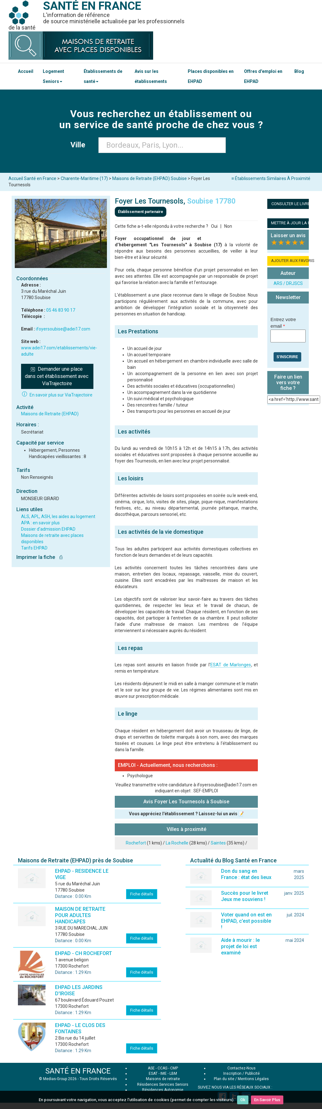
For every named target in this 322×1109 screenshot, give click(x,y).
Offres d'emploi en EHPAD (263, 76)
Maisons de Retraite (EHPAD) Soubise (149, 178)
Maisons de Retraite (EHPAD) (50, 413)
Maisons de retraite (163, 1079)
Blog (299, 71)
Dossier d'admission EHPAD (48, 529)
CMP (174, 1068)
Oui (214, 226)
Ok (242, 1099)
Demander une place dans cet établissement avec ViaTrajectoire (57, 376)
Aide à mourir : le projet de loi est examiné (240, 946)
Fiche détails (141, 894)
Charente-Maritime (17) (84, 178)
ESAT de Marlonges (230, 664)
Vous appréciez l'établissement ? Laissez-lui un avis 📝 (186, 813)
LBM (173, 1073)
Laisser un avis (288, 235)
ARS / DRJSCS (288, 283)
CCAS (162, 1068)
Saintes (218, 842)
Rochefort (136, 842)
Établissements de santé (103, 76)
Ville (79, 144)
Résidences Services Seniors (162, 1084)
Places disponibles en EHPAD (211, 76)
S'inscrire (287, 357)
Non (228, 226)
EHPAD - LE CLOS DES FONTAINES (80, 1028)
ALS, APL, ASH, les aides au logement (58, 516)
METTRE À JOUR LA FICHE (290, 223)
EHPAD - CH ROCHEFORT (83, 953)
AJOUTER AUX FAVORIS (290, 260)
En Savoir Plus (267, 1099)
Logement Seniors (53, 76)
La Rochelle (177, 842)
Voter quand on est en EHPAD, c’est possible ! (246, 921)
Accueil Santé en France (32, 178)
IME (163, 1073)
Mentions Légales (253, 1079)
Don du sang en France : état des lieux (246, 874)
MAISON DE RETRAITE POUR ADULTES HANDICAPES (80, 915)
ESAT (153, 1073)
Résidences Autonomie (162, 1090)
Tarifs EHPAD (34, 547)
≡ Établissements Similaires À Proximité (270, 178)
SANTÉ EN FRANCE (78, 1071)
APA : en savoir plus (40, 522)
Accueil (25, 71)
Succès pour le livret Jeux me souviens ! (244, 896)
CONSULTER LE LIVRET (291, 203)
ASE (151, 1068)
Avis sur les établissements (151, 76)
